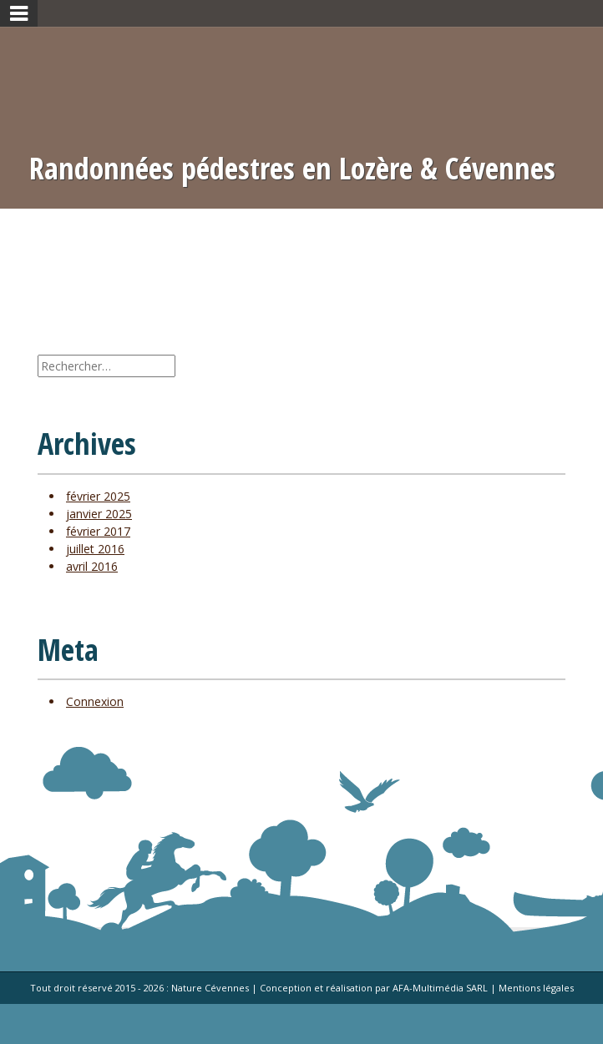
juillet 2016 (95, 549)
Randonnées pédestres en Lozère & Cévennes (292, 168)
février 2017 (98, 531)
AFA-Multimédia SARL (440, 987)
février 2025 (98, 496)
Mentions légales (536, 987)
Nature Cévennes (210, 987)
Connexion (95, 701)
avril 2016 (92, 566)
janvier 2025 (99, 514)
